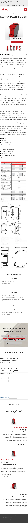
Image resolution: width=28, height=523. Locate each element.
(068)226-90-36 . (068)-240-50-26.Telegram (12, 5)
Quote (8, 383)
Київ (5, 339)
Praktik (12, 519)
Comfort (8, 519)
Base (5, 519)
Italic (2, 383)
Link (12, 383)
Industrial (15, 519)
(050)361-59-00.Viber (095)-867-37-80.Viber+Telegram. (10, 2)
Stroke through (5, 383)
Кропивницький (15, 336)
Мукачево (5, 336)
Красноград (20, 339)
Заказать (17, 42)
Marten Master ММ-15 (20, 429)
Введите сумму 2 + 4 (4, 399)
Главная (2, 13)
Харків (24, 336)
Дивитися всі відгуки (14, 406)
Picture (13, 383)
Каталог (6, 13)
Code (10, 383)
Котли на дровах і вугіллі (14, 13)
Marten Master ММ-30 (20, 494)
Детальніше (21, 446)
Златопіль (12, 339)
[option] (14, 31)
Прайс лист (2, 517)
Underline (4, 383)
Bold (1, 383)
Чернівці (18, 343)
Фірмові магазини (8, 517)
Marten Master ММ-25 (8, 461)
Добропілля (10, 343)
